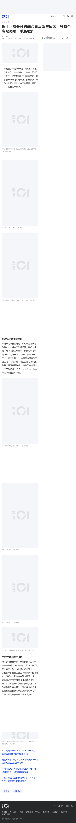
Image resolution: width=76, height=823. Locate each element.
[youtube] (63, 806)
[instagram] (58, 806)
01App (37, 812)
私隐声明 (64, 812)
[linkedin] (67, 806)
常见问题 (46, 812)
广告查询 (29, 812)
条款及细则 (6, 814)
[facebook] (53, 806)
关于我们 (13, 812)
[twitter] (72, 806)
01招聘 (21, 812)
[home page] (5, 806)
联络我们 (27, 34)
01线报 (4, 812)
